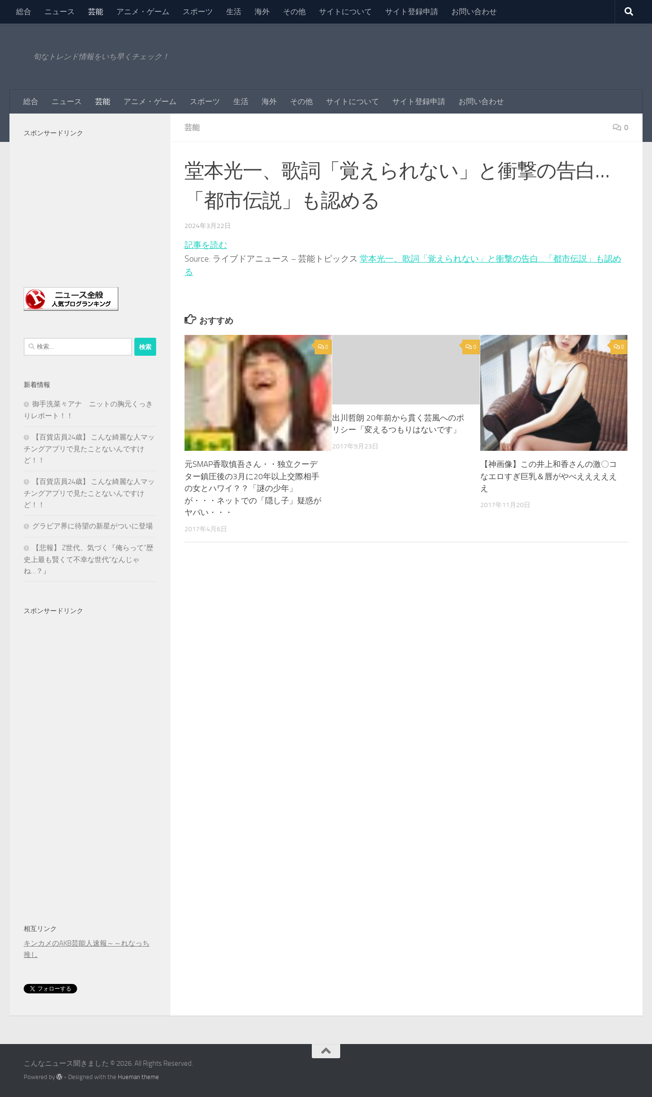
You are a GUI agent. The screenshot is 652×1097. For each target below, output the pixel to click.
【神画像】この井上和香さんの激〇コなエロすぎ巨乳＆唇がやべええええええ (548, 476)
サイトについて (345, 11)
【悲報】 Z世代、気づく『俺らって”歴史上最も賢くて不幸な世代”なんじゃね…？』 (88, 559)
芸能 (95, 11)
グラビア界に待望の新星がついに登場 (92, 526)
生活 (233, 11)
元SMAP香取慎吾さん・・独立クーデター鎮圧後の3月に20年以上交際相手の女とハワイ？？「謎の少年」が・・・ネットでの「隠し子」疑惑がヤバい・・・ (253, 488)
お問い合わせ (474, 11)
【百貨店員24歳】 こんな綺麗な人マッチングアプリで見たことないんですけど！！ (89, 449)
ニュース (59, 11)
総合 (23, 11)
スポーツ (198, 11)
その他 (294, 11)
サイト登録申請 (411, 11)
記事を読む (206, 245)
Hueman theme (138, 1076)
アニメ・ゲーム (142, 11)
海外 (262, 11)
